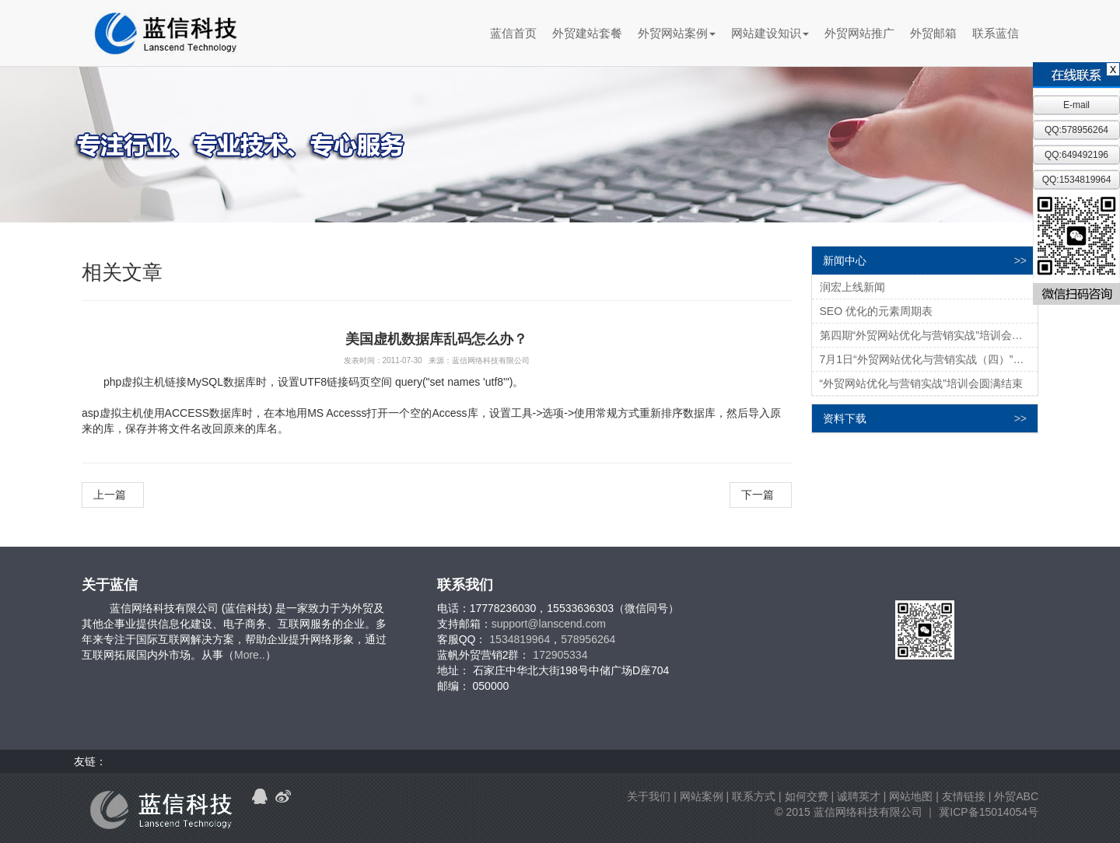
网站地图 (911, 796)
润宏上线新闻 (852, 287)
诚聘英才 (858, 796)
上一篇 (112, 494)
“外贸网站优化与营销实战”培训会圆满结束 (921, 383)
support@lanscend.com (549, 623)
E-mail (1076, 105)
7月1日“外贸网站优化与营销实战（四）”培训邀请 (929, 359)
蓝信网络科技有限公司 (868, 812)
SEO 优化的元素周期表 (876, 311)
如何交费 (806, 796)
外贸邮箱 (933, 33)
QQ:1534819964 (1076, 179)
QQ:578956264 (1076, 129)
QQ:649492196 (1076, 154)
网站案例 (701, 796)
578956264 (588, 639)
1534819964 (519, 639)
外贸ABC (1016, 796)
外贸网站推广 (859, 33)
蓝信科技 (165, 34)
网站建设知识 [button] (770, 33)
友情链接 (963, 796)
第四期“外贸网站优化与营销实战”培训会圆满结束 (929, 335)
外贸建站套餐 (587, 33)
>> (1020, 260)
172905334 (560, 655)
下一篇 (760, 494)
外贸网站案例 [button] (677, 33)
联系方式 (753, 796)
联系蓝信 (995, 33)
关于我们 (648, 796)
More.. (249, 655)
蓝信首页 (513, 33)
